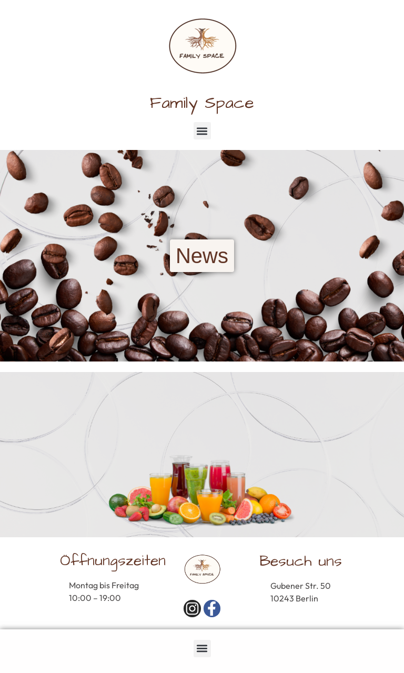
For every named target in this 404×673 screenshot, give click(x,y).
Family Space (202, 103)
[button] (202, 130)
